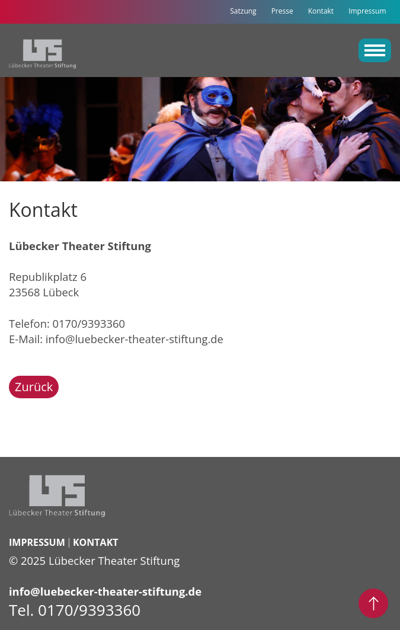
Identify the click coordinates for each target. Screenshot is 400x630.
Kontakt (321, 11)
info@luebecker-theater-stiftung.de (134, 338)
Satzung (243, 11)
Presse (282, 11)
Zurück (34, 387)
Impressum (367, 11)
